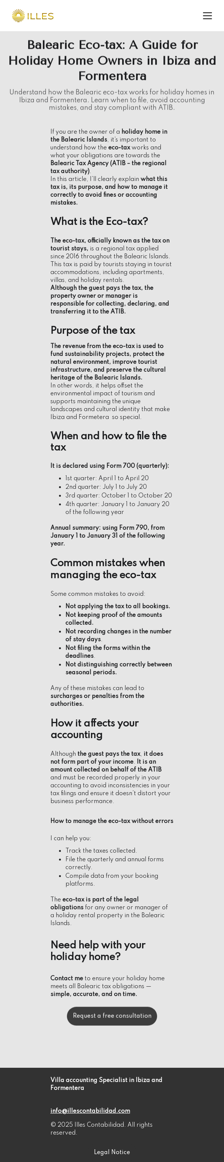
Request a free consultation (112, 1018)
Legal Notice (112, 1153)
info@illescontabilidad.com (90, 1111)
